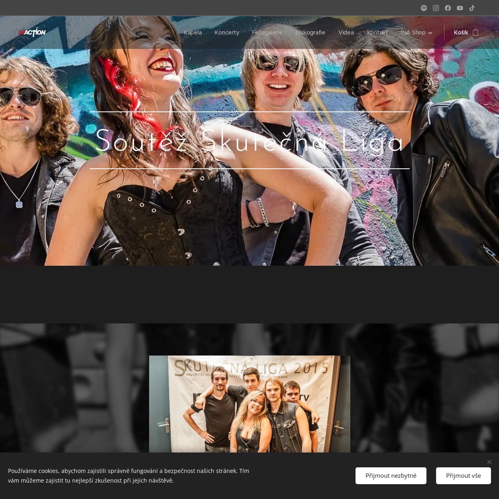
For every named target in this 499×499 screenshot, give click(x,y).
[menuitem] (192, 32)
